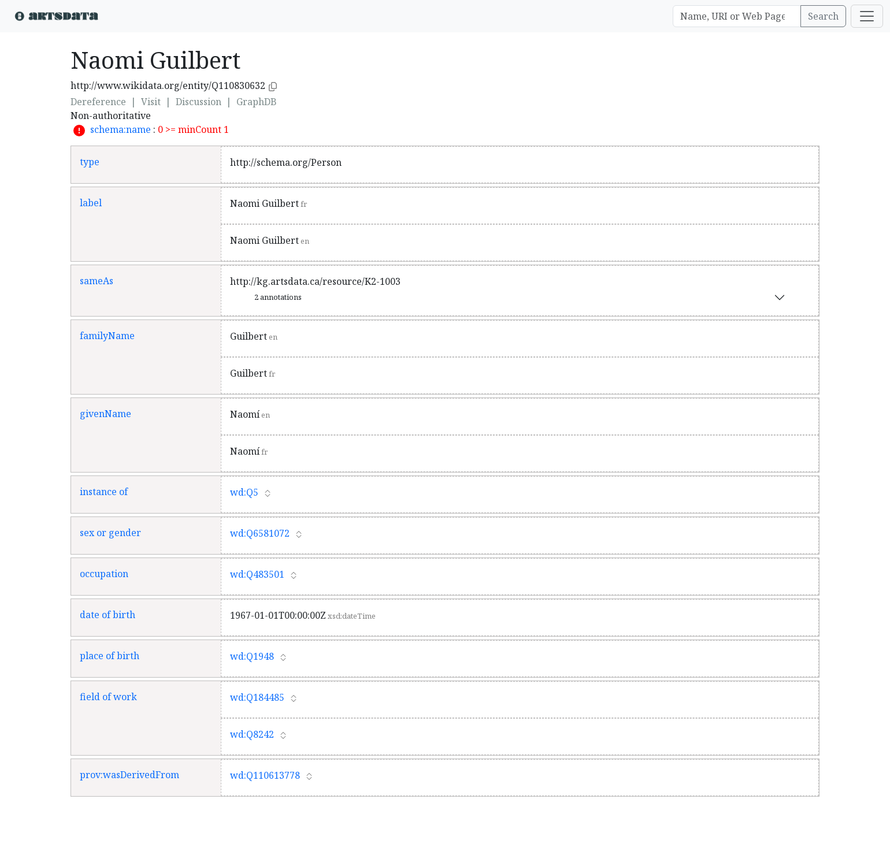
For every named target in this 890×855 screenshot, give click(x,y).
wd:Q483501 (257, 574)
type (89, 161)
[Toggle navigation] (867, 16)
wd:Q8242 (252, 734)
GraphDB (256, 101)
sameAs (96, 280)
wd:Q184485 (257, 697)
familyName (107, 335)
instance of (104, 491)
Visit (151, 101)
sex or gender (110, 532)
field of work (108, 696)
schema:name (120, 129)
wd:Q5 (244, 492)
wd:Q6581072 (260, 533)
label (91, 202)
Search (823, 16)
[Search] (737, 16)
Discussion (198, 101)
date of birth (107, 614)
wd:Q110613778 (265, 775)
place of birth (109, 655)
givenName (105, 413)
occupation (104, 573)
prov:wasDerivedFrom (129, 774)
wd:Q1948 (252, 656)
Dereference (98, 101)
